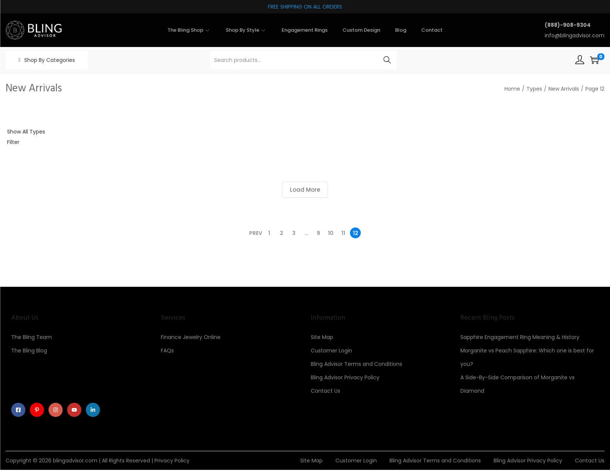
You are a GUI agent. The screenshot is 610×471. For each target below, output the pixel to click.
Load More (305, 190)
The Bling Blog (29, 350)
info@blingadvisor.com (574, 35)
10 (331, 233)
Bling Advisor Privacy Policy (345, 377)
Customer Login (331, 350)
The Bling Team (31, 337)
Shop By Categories (49, 60)
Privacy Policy (172, 461)
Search (387, 60)
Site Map (322, 337)
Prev (255, 233)
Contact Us (325, 391)
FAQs (167, 350)
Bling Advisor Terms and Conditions (356, 364)
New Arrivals (563, 88)
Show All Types (26, 131)
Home (512, 88)
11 (343, 233)
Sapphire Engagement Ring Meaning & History (519, 337)
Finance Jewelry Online (190, 337)
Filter (13, 142)
